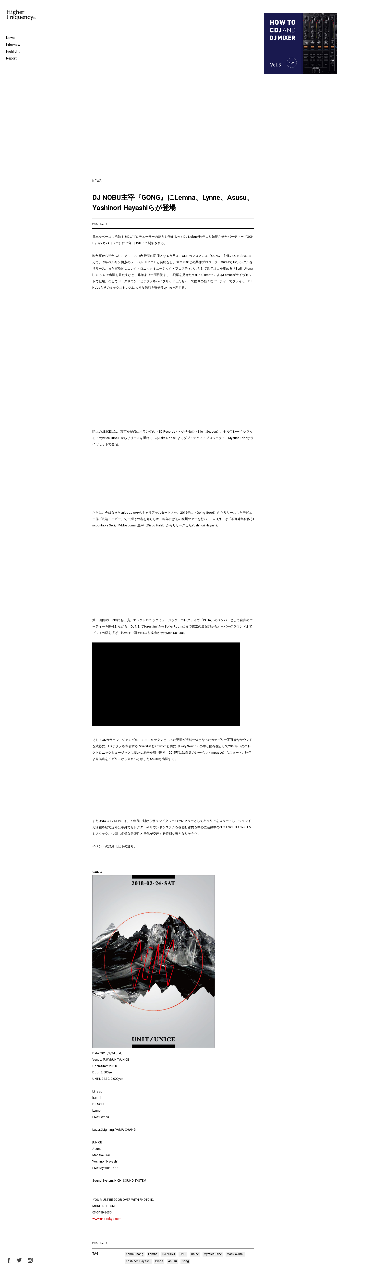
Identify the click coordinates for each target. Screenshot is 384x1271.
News (10, 38)
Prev (95, 1234)
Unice (195, 1093)
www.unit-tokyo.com (106, 1058)
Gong (185, 1100)
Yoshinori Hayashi (138, 1100)
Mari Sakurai (235, 1093)
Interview (13, 45)
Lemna (152, 1093)
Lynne (159, 1100)
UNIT (183, 1093)
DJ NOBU (168, 1093)
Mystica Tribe (213, 1093)
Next (334, 1234)
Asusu (172, 1100)
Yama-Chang (134, 1093)
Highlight (13, 51)
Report (11, 58)
